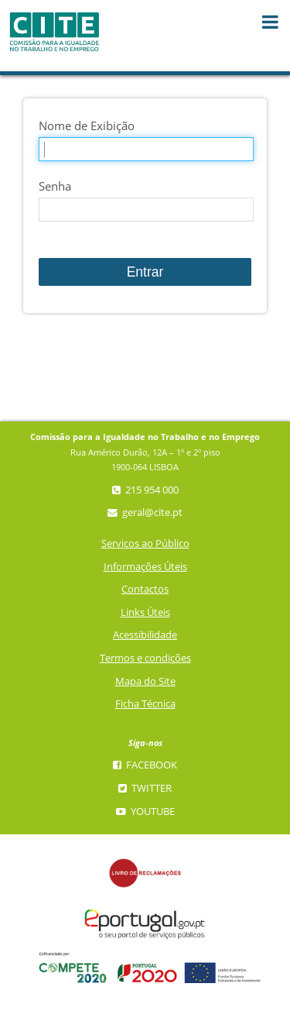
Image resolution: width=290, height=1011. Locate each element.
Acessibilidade (145, 634)
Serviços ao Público (145, 543)
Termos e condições (145, 658)
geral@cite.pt (145, 512)
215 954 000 (145, 490)
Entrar (145, 272)
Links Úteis (145, 612)
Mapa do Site (145, 681)
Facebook (145, 765)
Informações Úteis (145, 566)
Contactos (145, 589)
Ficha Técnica (145, 703)
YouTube (145, 811)
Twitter (145, 788)
